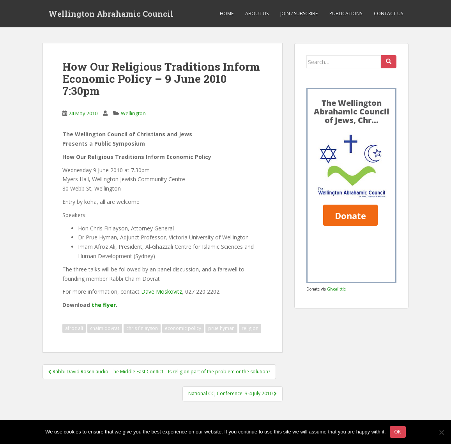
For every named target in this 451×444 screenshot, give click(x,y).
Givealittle (336, 289)
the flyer (104, 304)
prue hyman (221, 328)
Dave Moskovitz (161, 291)
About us (257, 13)
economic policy (183, 328)
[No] (441, 432)
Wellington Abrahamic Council (110, 14)
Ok (397, 432)
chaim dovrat (104, 328)
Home (226, 13)
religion (250, 328)
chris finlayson (142, 328)
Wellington (133, 113)
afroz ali (74, 328)
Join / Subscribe (299, 13)
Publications (345, 13)
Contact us (388, 13)
